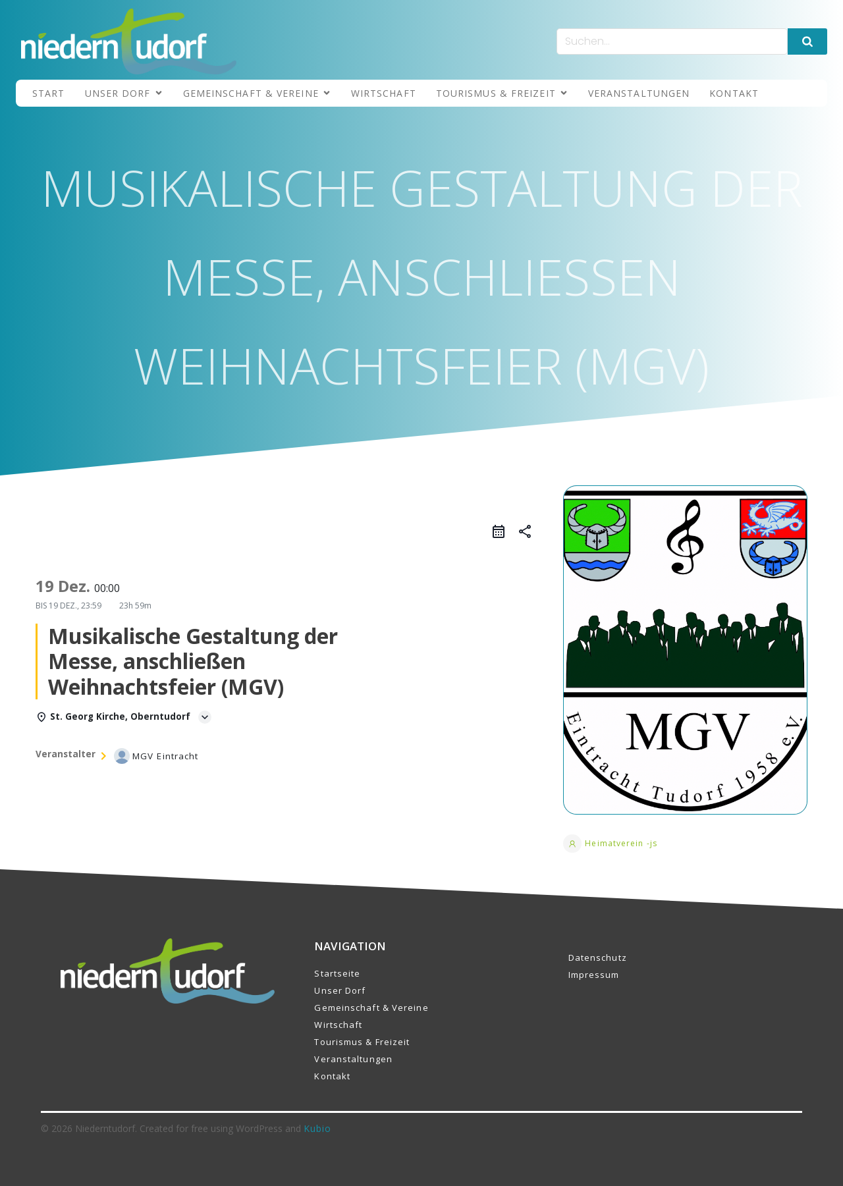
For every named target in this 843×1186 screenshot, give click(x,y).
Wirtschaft (383, 93)
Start (48, 93)
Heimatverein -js (610, 843)
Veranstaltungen (639, 93)
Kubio (318, 1128)
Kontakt (734, 93)
